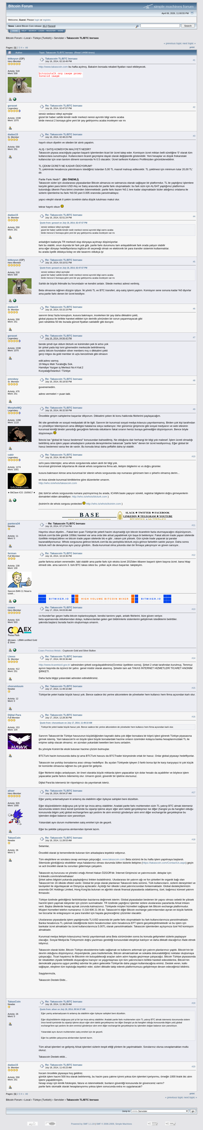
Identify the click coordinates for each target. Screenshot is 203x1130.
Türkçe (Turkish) (42, 37)
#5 (194, 261)
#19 (193, 1003)
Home (15, 31)
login (37, 19)
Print (192, 47)
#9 (194, 409)
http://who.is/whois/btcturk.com (89, 496)
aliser (11, 790)
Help (24, 31)
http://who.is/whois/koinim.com (103, 503)
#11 (193, 525)
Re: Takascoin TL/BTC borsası (63, 105)
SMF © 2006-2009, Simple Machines (114, 1124)
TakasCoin (14, 837)
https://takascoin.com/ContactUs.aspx (164, 862)
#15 (193, 688)
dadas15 (13, 134)
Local (27, 37)
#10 (193, 456)
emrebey (13, 378)
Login (41, 31)
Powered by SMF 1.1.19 (83, 1124)
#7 (194, 337)
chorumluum (15, 686)
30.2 (45, 26)
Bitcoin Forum (14, 37)
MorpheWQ (14, 407)
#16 (193, 716)
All (26, 47)
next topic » (189, 43)
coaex (11, 607)
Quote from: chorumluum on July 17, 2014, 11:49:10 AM (66, 723)
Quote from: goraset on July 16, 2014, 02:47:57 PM (63, 223)
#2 (194, 107)
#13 (193, 609)
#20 (193, 1066)
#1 (194, 60)
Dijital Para (14, 714)
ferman (12, 553)
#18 (193, 839)
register (46, 19)
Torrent (51, 26)
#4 (194, 216)
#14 (193, 658)
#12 (193, 555)
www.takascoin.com (113, 859)
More (60, 31)
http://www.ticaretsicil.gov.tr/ (54, 664)
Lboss (11, 656)
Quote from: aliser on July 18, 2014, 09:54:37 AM (62, 1009)
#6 (194, 308)
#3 (194, 136)
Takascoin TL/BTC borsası (82, 37)
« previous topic (173, 43)
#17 (193, 792)
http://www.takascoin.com (53, 66)
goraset (12, 105)
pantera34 (14, 523)
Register (51, 31)
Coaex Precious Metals (49, 650)
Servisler (59, 37)
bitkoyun (13, 58)
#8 (194, 380)
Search (32, 31)
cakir (11, 454)
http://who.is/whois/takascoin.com (58, 483)
